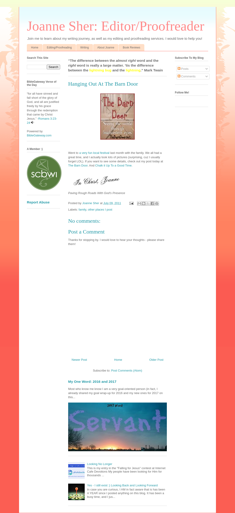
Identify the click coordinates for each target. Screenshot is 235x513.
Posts (183, 68)
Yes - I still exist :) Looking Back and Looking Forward (122, 485)
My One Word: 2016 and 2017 (92, 381)
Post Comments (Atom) (126, 370)
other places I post (100, 209)
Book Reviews (131, 47)
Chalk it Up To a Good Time (113, 165)
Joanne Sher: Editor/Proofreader (115, 26)
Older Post (156, 359)
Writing (84, 47)
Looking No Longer (99, 464)
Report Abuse (38, 202)
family (82, 209)
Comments (187, 76)
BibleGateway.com (39, 135)
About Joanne (105, 47)
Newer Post (79, 359)
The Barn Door (78, 165)
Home (34, 47)
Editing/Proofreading (59, 47)
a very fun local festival (94, 153)
